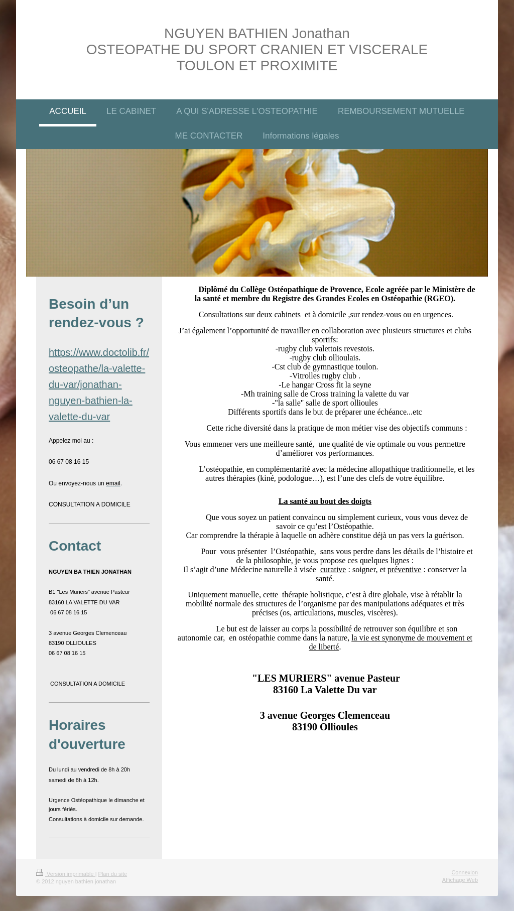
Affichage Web (460, 880)
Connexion (464, 872)
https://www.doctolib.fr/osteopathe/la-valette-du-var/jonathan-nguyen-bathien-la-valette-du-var (99, 384)
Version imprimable (65, 874)
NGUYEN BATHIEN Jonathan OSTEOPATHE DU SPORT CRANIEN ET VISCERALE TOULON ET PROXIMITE (257, 49)
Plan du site (112, 874)
